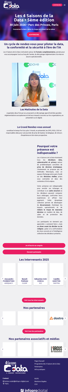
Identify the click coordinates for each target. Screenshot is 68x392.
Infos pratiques (39, 369)
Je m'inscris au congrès (34, 245)
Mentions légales (40, 381)
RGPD (36, 378)
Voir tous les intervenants (34, 300)
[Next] (65, 279)
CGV (36, 384)
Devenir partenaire (34, 252)
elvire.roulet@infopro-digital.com (16, 381)
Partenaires (38, 366)
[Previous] (3, 279)
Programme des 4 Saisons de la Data (47, 364)
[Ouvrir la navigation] (64, 5)
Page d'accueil (39, 361)
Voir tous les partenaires (34, 331)
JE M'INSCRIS (57, 5)
